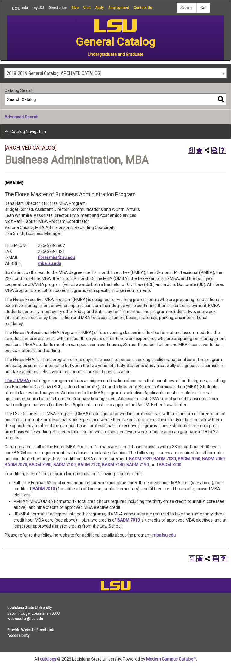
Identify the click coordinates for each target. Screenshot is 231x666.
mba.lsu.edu (49, 263)
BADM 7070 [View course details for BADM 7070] (16, 464)
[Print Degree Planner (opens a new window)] (191, 150)
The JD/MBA (17, 380)
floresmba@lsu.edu (56, 257)
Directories (57, 8)
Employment (118, 8)
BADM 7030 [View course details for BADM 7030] (164, 458)
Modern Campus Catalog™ (171, 659)
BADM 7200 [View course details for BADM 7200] (170, 464)
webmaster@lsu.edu (25, 618)
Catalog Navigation (28, 131)
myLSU (38, 8)
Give (75, 8)
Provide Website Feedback (30, 630)
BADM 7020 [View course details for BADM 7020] (140, 458)
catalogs (48, 659)
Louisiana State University (29, 607)
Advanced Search (21, 116)
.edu (17, 8)
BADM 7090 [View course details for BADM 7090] (40, 464)
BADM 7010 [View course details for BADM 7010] (43, 488)
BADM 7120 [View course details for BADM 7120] (89, 464)
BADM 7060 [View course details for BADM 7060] (213, 458)
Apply (99, 8)
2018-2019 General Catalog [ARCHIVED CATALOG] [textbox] (54, 73)
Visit (87, 8)
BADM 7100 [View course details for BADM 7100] (64, 464)
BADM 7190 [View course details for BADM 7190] (137, 464)
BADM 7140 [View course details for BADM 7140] (113, 464)
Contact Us (143, 8)
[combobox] (115, 73)
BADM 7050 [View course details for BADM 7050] (189, 458)
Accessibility (18, 635)
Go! (203, 7)
